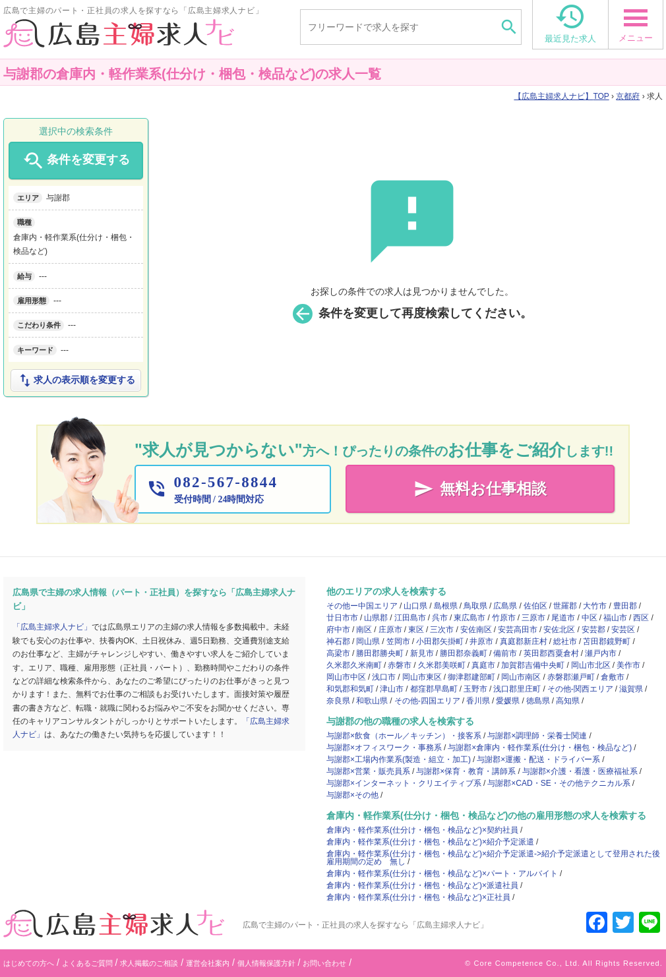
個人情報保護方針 (266, 963)
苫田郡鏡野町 (606, 641)
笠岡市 (398, 641)
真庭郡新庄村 (523, 641)
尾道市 (563, 617)
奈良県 (338, 700)
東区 (416, 629)
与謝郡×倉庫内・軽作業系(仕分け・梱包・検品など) (540, 747)
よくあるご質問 (87, 963)
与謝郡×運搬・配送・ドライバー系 (538, 759)
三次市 (442, 629)
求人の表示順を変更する (75, 380)
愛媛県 (508, 700)
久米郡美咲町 (442, 665)
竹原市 (504, 617)
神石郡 (338, 641)
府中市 (338, 629)
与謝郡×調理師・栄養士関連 (537, 735)
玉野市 (475, 689)
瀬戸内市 (601, 653)
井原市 (481, 641)
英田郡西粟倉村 (551, 653)
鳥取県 (475, 605)
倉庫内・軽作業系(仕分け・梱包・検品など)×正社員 (418, 897)
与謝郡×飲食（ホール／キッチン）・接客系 (403, 735)
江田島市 (410, 617)
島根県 (446, 605)
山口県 (415, 605)
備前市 (505, 653)
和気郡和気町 (350, 689)
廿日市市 (342, 617)
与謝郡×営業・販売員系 (368, 771)
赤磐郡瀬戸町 (571, 677)
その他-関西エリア (580, 689)
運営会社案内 (207, 963)
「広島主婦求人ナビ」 (52, 627)
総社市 (565, 641)
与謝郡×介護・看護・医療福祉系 (580, 771)
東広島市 (469, 617)
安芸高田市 (517, 629)
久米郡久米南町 (354, 665)
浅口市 (384, 677)
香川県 (478, 700)
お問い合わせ (324, 963)
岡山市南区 (521, 677)
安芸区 (623, 629)
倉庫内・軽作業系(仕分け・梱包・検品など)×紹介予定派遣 (430, 841)
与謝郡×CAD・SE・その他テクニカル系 (558, 783)
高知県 (568, 700)
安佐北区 (559, 629)
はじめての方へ (28, 963)
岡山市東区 (422, 677)
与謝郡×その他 (352, 795)
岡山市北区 (591, 665)
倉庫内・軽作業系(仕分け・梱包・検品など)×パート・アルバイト (442, 873)
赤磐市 (399, 665)
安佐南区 (476, 629)
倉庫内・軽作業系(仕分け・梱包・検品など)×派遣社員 (422, 885)
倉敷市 (612, 677)
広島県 (505, 605)
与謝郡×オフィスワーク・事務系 (384, 747)
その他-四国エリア (427, 700)
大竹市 (595, 605)
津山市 (392, 689)
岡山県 (368, 641)
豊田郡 (625, 605)
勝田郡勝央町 (380, 653)
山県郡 (376, 617)
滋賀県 (631, 689)
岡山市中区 (346, 677)
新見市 (422, 653)
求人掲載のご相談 (149, 963)
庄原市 (390, 629)
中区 (589, 617)
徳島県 (538, 700)
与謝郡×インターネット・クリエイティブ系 (403, 783)
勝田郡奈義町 (463, 653)
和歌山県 (372, 700)
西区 (641, 617)
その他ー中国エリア (362, 605)
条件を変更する (75, 161)
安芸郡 (593, 629)
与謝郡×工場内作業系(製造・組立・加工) (398, 759)
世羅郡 (565, 605)
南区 (364, 629)
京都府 (628, 96)
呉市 (440, 617)
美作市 (628, 665)
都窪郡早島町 (434, 689)
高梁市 (338, 653)
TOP (561, 96)
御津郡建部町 (471, 677)
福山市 (615, 617)
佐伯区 (535, 605)
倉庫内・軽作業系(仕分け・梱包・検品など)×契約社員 (422, 830)
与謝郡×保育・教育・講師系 (466, 771)
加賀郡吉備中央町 (532, 665)
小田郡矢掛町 (440, 641)
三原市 (533, 617)
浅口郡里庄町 (517, 689)
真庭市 (483, 665)
